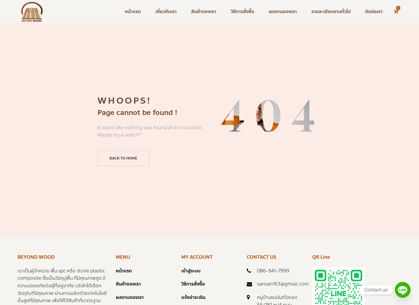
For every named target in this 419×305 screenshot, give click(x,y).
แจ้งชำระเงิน (193, 297)
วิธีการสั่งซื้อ (193, 284)
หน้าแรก (124, 270)
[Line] (403, 290)
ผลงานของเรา (130, 297)
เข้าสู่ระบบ (190, 270)
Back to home (123, 158)
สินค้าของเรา (128, 284)
